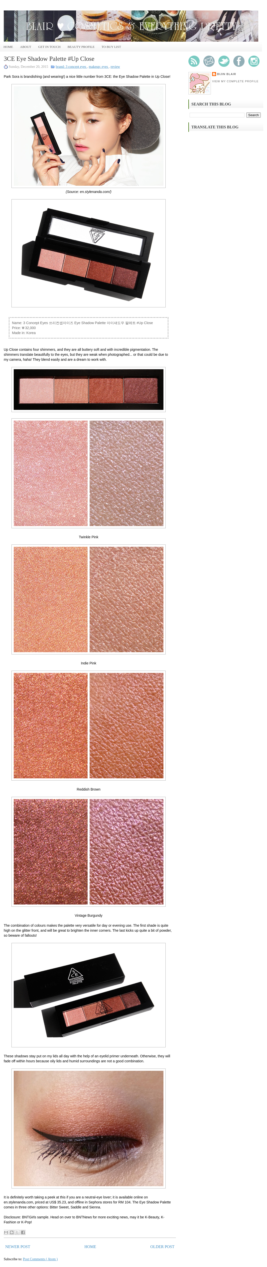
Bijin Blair (226, 74)
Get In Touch (49, 47)
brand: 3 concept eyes (71, 67)
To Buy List (111, 47)
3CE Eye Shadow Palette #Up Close (49, 59)
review (115, 67)
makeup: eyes (99, 67)
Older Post (162, 1247)
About (25, 47)
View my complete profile (235, 81)
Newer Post (17, 1247)
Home (8, 47)
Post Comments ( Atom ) (40, 1259)
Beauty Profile (81, 47)
